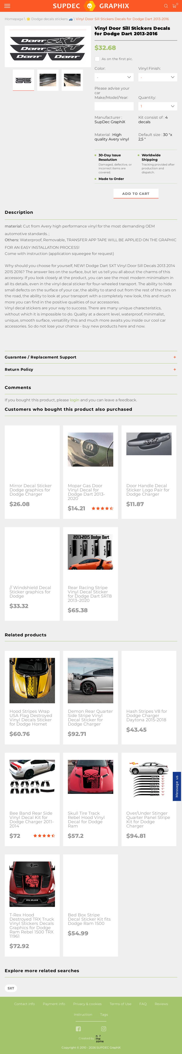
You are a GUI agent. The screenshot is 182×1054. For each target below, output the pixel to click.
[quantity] (157, 106)
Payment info (54, 1004)
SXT (11, 988)
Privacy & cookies (87, 1004)
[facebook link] (78, 1029)
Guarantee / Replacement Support (41, 357)
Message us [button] (177, 786)
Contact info (24, 1004)
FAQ (143, 1004)
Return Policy (19, 369)
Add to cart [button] (136, 194)
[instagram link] (103, 1029)
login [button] (74, 400)
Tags (104, 1014)
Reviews (161, 1004)
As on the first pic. (114, 58)
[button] (23, 80)
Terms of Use (120, 1004)
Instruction (83, 1014)
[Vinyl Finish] (157, 77)
